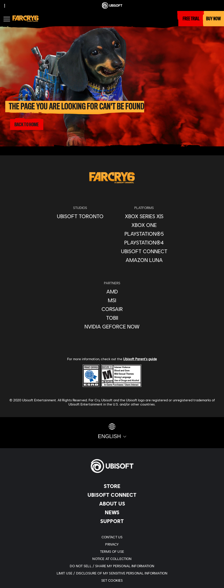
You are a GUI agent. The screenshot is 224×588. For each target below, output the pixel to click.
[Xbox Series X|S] (144, 216)
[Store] (112, 486)
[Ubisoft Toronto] (80, 216)
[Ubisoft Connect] (112, 495)
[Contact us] (112, 537)
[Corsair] (112, 309)
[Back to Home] (26, 124)
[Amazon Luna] (144, 260)
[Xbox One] (144, 225)
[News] (112, 512)
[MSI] (112, 300)
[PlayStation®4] (144, 242)
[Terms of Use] (112, 551)
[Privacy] (112, 544)
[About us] (112, 503)
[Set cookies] (112, 580)
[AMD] (112, 291)
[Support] (112, 521)
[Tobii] (112, 318)
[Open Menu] (7, 19)
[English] (112, 431)
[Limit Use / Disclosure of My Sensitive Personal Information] (112, 573)
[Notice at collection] (112, 558)
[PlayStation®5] (144, 234)
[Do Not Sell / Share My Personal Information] (112, 566)
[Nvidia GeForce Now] (112, 326)
